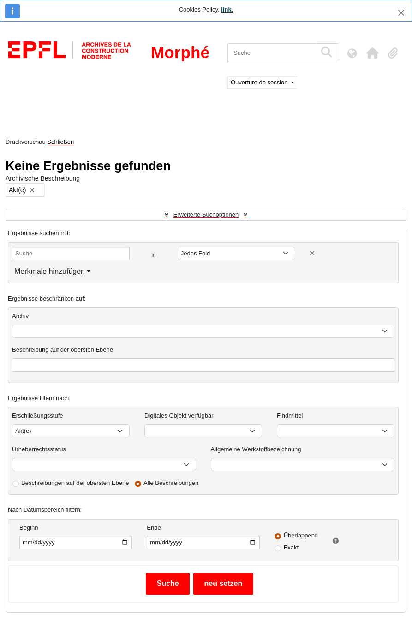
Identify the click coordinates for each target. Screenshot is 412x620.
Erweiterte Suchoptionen (206, 214)
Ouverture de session (260, 82)
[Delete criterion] (312, 253)
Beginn (28, 527)
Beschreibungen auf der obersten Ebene (75, 482)
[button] (372, 53)
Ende (154, 527)
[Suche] (271, 52)
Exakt (291, 547)
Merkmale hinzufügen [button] (49, 271)
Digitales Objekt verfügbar (179, 415)
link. (227, 9)
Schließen (60, 141)
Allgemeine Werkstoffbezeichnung (256, 449)
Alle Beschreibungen (170, 482)
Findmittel (290, 415)
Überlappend (301, 535)
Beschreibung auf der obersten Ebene (62, 349)
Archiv (20, 316)
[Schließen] (401, 12)
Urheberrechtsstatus (39, 449)
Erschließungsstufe (37, 415)
